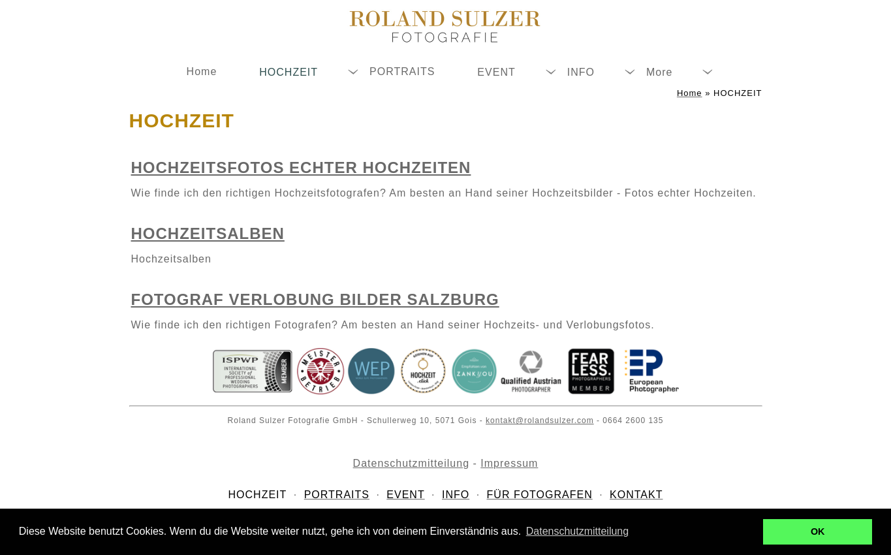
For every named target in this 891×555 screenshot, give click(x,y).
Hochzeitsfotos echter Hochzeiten (301, 167)
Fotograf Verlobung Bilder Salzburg (315, 299)
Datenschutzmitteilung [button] (577, 531)
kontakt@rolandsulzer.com (540, 420)
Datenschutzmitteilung (411, 463)
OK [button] (818, 531)
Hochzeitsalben (208, 233)
